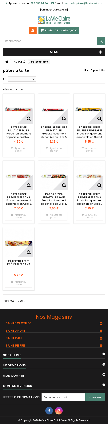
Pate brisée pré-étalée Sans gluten (18, 197)
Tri (4, 79)
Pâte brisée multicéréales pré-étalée (18, 131)
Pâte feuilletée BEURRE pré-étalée (89, 129)
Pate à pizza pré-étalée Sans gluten (54, 197)
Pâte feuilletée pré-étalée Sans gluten (18, 264)
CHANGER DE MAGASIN (54, 9)
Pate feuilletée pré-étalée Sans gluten (89, 197)
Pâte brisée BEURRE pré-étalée (54, 129)
